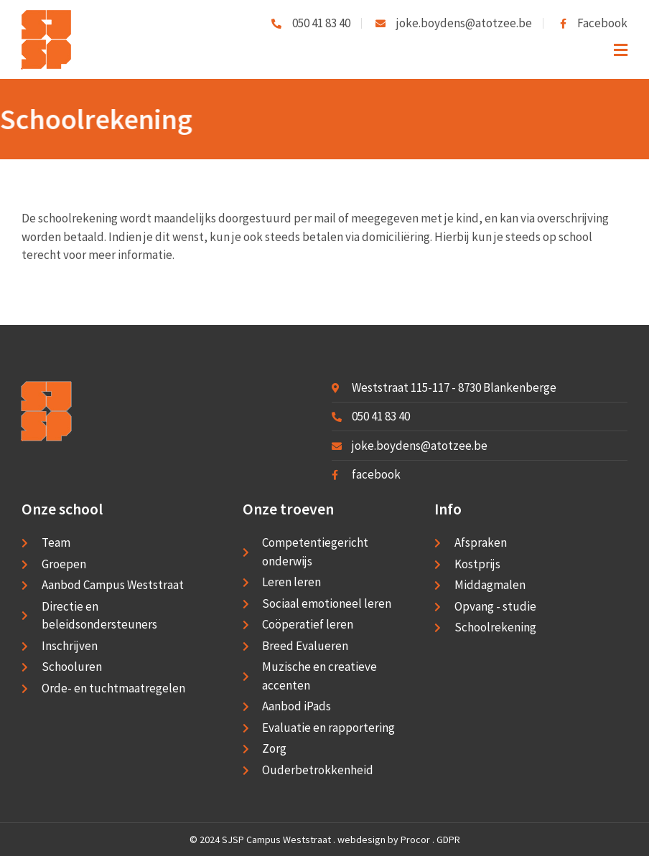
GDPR (448, 839)
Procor (415, 839)
